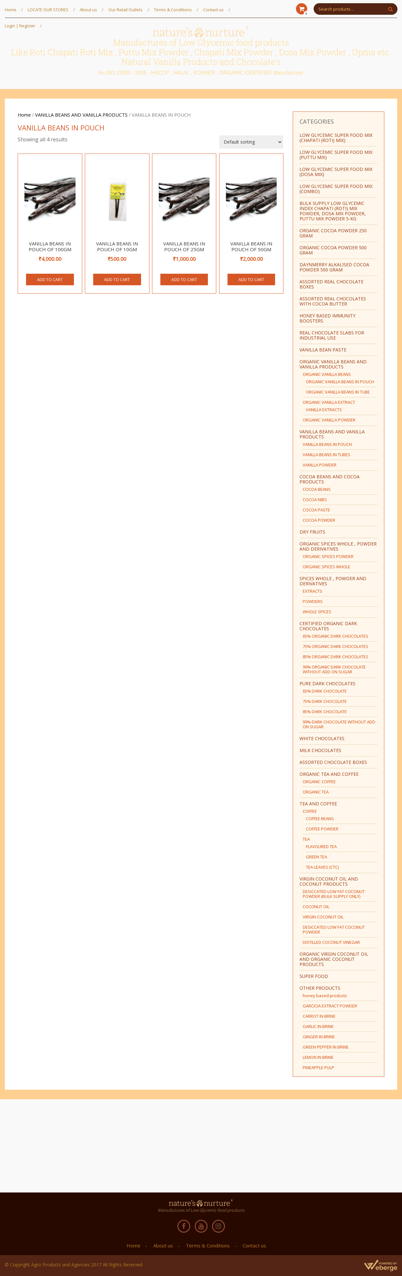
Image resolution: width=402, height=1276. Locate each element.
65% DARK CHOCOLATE (325, 691)
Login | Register (20, 26)
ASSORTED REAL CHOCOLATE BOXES (331, 284)
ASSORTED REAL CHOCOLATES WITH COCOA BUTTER (332, 301)
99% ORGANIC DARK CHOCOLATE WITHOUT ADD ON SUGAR (334, 669)
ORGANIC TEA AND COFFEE (329, 774)
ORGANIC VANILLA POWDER (329, 420)
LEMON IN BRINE (318, 1057)
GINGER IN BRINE (319, 1037)
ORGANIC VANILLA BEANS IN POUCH (340, 382)
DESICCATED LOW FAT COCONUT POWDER (334, 929)
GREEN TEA (316, 857)
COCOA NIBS (315, 499)
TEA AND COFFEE (318, 804)
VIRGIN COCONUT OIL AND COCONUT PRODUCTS (328, 881)
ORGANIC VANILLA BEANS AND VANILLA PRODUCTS (333, 364)
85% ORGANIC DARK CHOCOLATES (335, 657)
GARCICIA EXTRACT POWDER (330, 1006)
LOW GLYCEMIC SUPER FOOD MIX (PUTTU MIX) (335, 154)
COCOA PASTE (316, 510)
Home (10, 10)
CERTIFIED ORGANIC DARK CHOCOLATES (328, 626)
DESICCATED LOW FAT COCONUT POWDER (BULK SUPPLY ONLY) (334, 894)
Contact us (213, 10)
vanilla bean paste (322, 350)
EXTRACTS (312, 591)
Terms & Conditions (173, 10)
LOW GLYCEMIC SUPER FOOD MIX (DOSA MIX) (335, 171)
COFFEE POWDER (322, 829)
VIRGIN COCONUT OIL (323, 917)
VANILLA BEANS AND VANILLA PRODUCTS (81, 114)
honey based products (325, 995)
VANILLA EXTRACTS (324, 409)
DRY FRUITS (312, 532)
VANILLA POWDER (319, 465)
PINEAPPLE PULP (318, 1067)
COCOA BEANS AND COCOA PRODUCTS (329, 479)
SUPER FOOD (313, 976)
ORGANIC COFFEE (319, 781)
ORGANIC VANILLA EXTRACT (329, 402)
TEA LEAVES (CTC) (322, 867)
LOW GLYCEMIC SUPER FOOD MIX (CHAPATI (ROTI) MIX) (335, 137)
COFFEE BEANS (320, 818)
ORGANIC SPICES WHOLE (326, 567)
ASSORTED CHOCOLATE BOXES (333, 762)
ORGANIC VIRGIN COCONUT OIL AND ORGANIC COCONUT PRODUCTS (333, 959)
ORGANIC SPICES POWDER (328, 556)
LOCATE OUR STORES (48, 10)
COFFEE (310, 811)
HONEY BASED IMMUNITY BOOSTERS (327, 318)
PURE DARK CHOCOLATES (327, 683)
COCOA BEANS (317, 489)
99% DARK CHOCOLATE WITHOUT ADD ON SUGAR (339, 724)
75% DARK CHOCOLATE (325, 701)
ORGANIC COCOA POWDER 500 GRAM (333, 250)
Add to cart (50, 279)
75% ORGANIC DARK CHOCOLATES (335, 646)
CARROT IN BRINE (319, 1016)
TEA (306, 839)
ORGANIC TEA (316, 792)
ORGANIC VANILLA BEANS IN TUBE (338, 392)
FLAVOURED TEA (321, 846)
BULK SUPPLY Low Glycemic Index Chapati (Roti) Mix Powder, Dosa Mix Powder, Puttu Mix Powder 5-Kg (332, 211)
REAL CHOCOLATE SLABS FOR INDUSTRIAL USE (331, 335)
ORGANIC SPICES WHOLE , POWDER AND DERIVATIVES (338, 546)
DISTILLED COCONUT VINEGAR (331, 942)
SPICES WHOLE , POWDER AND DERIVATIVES (332, 581)
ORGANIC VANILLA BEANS (327, 374)
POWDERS (313, 601)
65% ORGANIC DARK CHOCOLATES (335, 636)
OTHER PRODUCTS (319, 988)
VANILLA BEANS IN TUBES (326, 454)
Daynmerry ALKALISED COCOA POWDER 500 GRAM (334, 267)
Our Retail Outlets (125, 10)
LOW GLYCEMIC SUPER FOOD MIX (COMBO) (335, 188)
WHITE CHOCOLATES (321, 738)
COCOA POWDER (319, 520)
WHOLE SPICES (317, 612)
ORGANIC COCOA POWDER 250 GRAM (333, 233)
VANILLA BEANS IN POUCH (327, 444)
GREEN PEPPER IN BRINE (326, 1047)
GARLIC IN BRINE (318, 1026)
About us (88, 10)
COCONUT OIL (316, 906)
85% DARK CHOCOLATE (325, 711)
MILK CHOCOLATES (320, 750)
